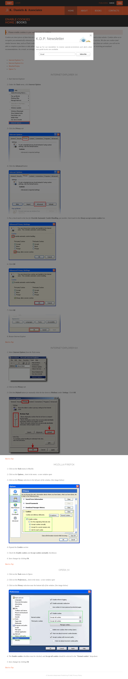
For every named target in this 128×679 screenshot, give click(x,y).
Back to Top (9, 459)
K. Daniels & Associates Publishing (57, 675)
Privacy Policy (77, 675)
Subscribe (83, 54)
